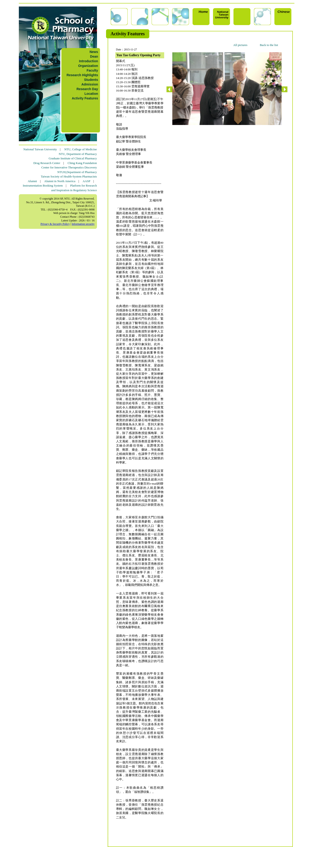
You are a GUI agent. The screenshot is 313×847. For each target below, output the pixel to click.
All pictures (240, 45)
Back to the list (269, 45)
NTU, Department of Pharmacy (78, 154)
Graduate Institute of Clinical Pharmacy (73, 158)
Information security (83, 224)
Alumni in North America (59, 181)
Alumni (32, 181)
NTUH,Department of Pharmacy (77, 172)
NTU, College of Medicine (80, 149)
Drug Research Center (46, 163)
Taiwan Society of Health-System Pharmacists (69, 176)
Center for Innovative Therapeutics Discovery (69, 167)
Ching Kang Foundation (82, 163)
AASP (86, 181)
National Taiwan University (40, 149)
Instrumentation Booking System (43, 185)
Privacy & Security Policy (55, 224)
